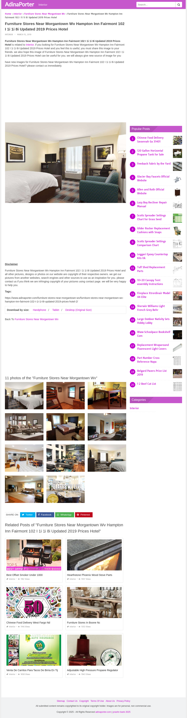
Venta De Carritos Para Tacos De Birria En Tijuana (35, 670)
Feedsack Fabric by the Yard (154, 163)
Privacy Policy (123, 701)
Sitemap (61, 701)
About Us (110, 701)
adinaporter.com (103, 712)
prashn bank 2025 (121, 712)
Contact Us (72, 701)
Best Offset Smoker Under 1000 (24, 575)
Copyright (84, 701)
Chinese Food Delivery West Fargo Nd (28, 622)
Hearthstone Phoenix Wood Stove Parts (89, 575)
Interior (43, 4)
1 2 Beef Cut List (146, 383)
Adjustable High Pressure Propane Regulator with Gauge (99, 670)
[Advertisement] (65, 95)
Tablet (55, 309)
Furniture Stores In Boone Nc (83, 622)
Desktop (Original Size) (78, 309)
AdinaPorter (19, 4)
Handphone (39, 309)
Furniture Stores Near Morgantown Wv (36, 319)
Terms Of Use (97, 701)
